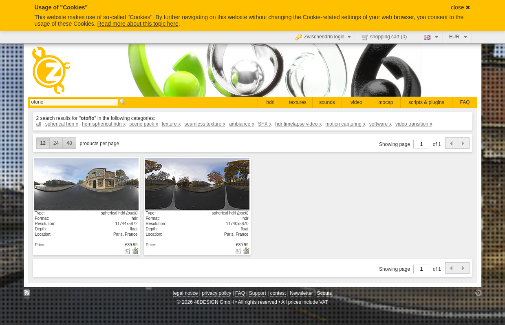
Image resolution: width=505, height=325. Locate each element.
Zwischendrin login (324, 36)
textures (298, 102)
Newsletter (301, 293)
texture (171, 124)
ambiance (241, 124)
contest (278, 293)
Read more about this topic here (138, 23)
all (38, 124)
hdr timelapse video (298, 124)
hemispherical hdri (103, 124)
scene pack (143, 124)
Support (257, 293)
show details (86, 184)
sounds (327, 102)
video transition (413, 124)
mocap (385, 102)
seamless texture (205, 124)
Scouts (324, 293)
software (380, 124)
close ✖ (461, 7)
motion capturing (345, 124)
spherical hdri (61, 124)
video (356, 102)
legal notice (185, 293)
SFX (264, 124)
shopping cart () (384, 37)
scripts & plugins (426, 102)
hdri (270, 102)
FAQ (465, 102)
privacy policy (216, 293)
